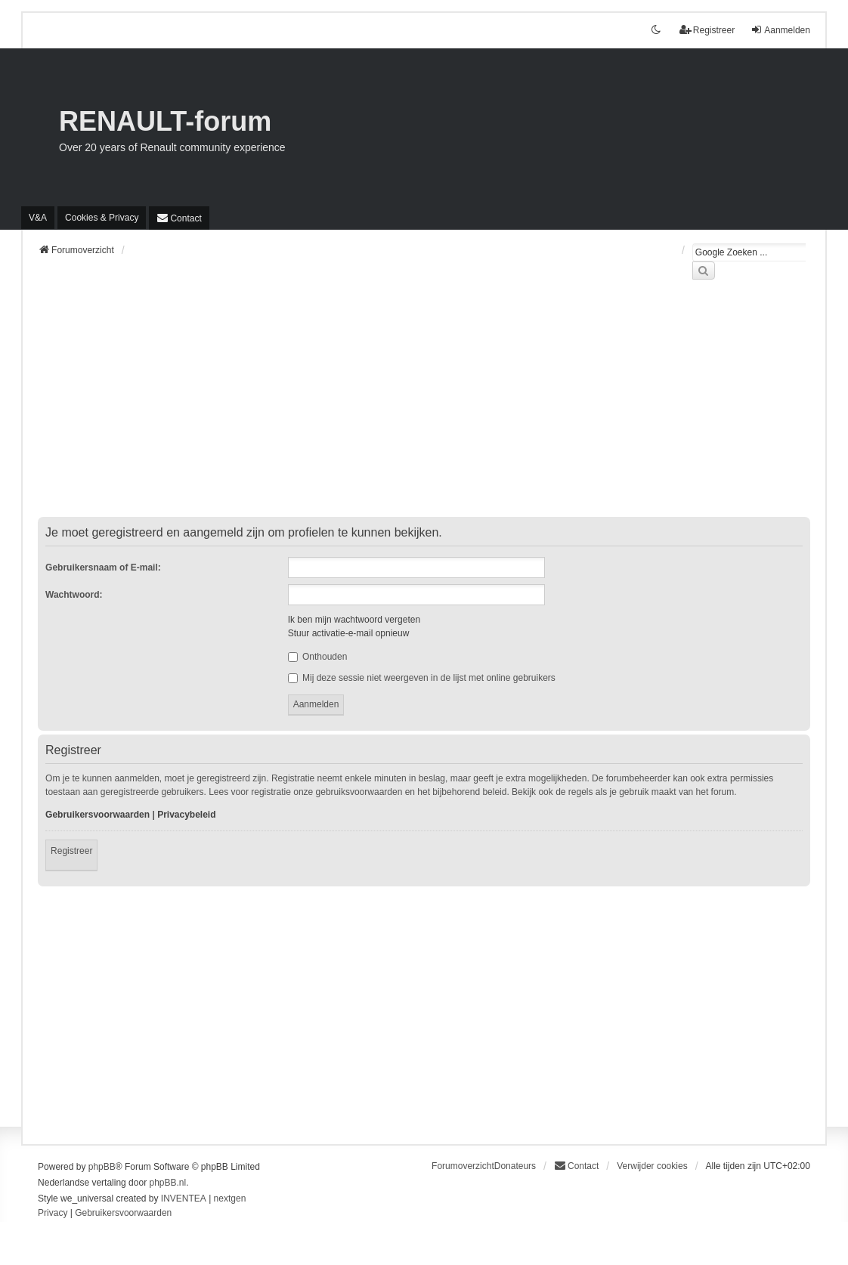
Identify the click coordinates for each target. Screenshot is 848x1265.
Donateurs (515, 1166)
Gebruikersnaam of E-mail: (103, 567)
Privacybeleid (186, 814)
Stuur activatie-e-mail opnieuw (349, 633)
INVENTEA (183, 1198)
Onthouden (318, 656)
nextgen (230, 1198)
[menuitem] (101, 217)
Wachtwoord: (74, 594)
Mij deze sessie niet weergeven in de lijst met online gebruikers (422, 678)
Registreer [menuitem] (707, 30)
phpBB (102, 1166)
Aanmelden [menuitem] (780, 30)
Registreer (71, 851)
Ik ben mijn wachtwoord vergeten (354, 619)
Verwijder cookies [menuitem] (652, 1166)
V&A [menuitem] (38, 217)
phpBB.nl (167, 1182)
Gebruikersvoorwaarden (97, 814)
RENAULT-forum (165, 121)
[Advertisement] (424, 407)
